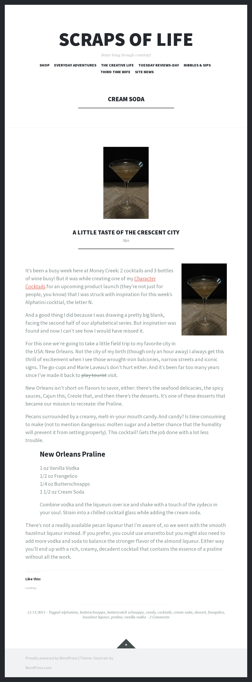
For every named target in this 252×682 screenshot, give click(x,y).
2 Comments (159, 617)
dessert (200, 612)
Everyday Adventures (75, 65)
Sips (126, 240)
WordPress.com (38, 667)
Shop (45, 65)
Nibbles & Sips (197, 65)
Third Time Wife (115, 71)
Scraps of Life (126, 39)
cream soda (183, 612)
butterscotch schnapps (125, 612)
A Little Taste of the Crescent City (126, 232)
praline (117, 617)
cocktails (165, 612)
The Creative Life (117, 65)
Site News (144, 71)
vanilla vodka (135, 617)
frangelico (216, 612)
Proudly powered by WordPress (51, 658)
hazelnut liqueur (96, 617)
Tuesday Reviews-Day (158, 65)
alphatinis (69, 612)
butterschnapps (92, 612)
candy (151, 612)
